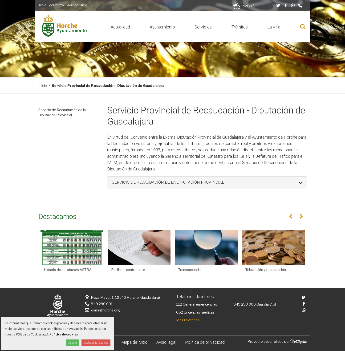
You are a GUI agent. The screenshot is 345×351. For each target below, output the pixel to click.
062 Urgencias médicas (195, 312)
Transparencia (189, 270)
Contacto (56, 5)
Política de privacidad (205, 342)
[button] (207, 182)
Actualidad (120, 26)
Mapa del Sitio (77, 5)
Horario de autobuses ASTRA (68, 270)
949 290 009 (244, 304)
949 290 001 (98, 304)
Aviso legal (166, 342)
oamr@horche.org (102, 310)
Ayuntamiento (162, 26)
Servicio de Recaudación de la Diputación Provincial (62, 112)
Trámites (239, 26)
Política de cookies (63, 334)
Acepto (72, 342)
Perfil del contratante (128, 270)
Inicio (42, 5)
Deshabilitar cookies (96, 342)
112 (179, 304)
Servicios (203, 26)
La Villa (273, 26)
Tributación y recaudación (265, 270)
